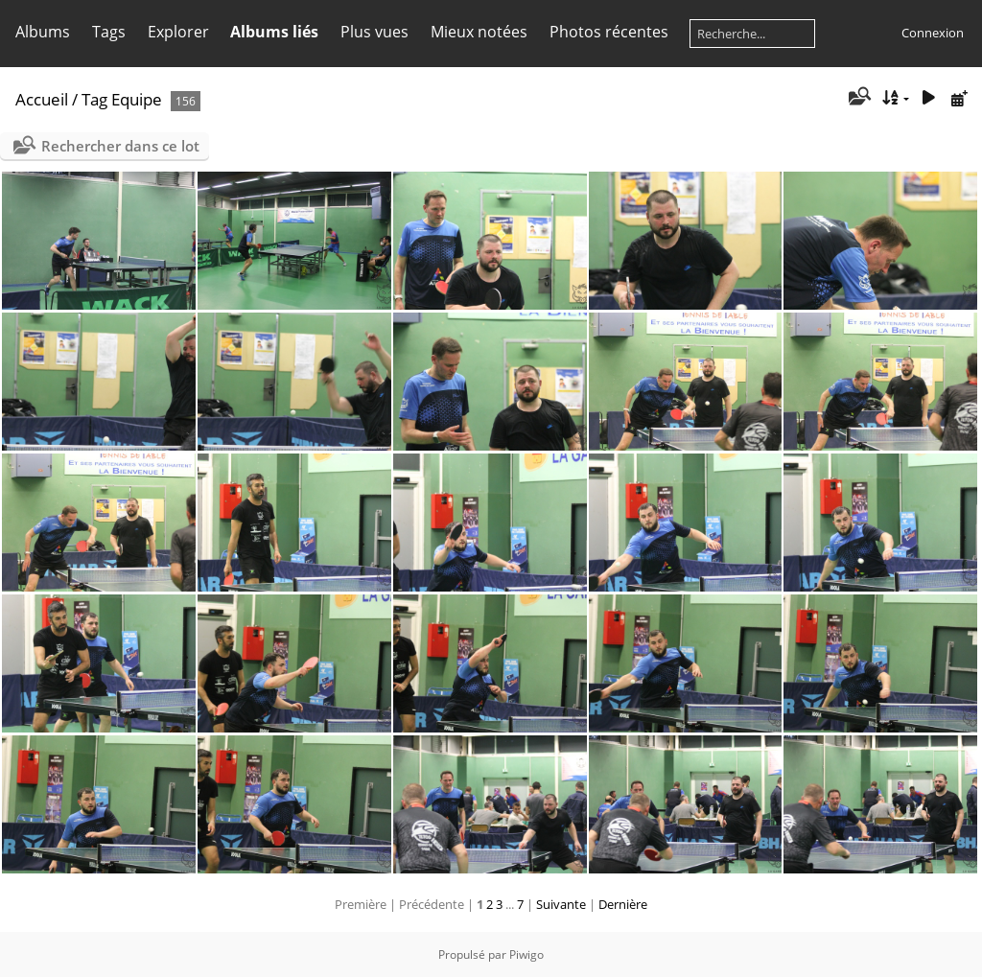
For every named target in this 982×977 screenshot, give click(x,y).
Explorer (178, 31)
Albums (42, 31)
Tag (94, 99)
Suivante (561, 904)
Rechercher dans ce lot (120, 145)
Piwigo (526, 954)
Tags (109, 31)
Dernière (622, 904)
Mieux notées (479, 31)
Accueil (41, 99)
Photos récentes (608, 31)
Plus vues (374, 31)
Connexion (932, 32)
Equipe (136, 99)
